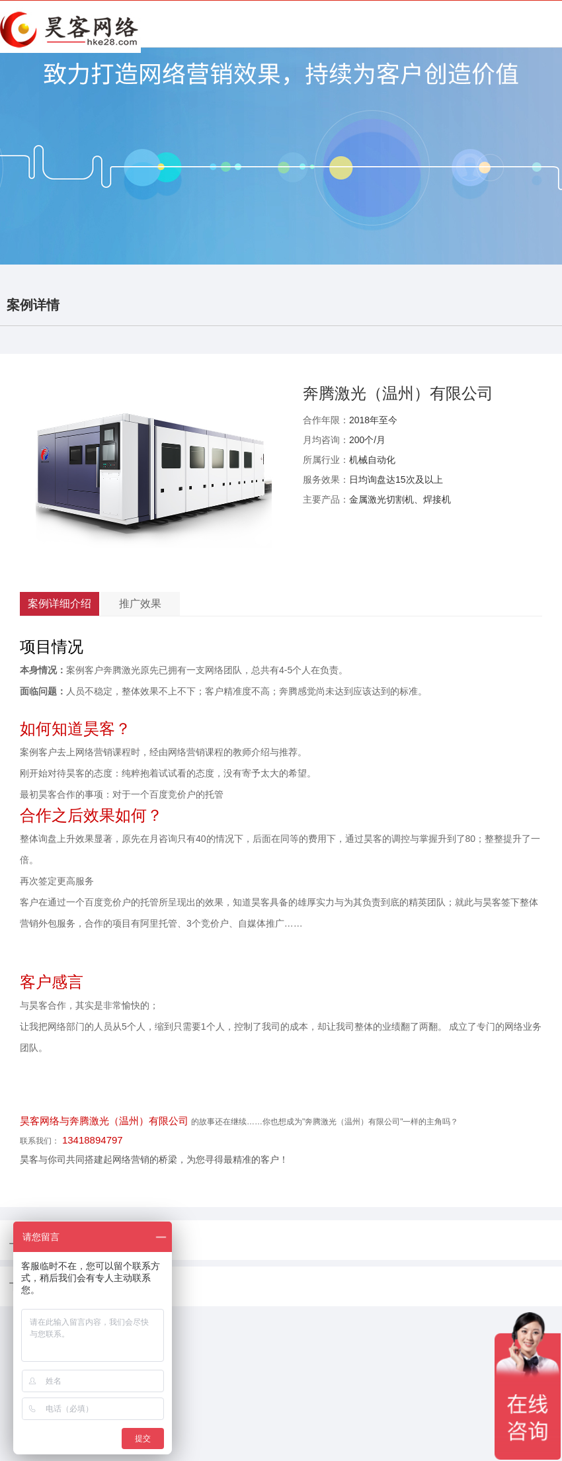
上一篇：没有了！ (46, 1240)
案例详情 (33, 305)
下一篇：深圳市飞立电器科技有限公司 (88, 1286)
